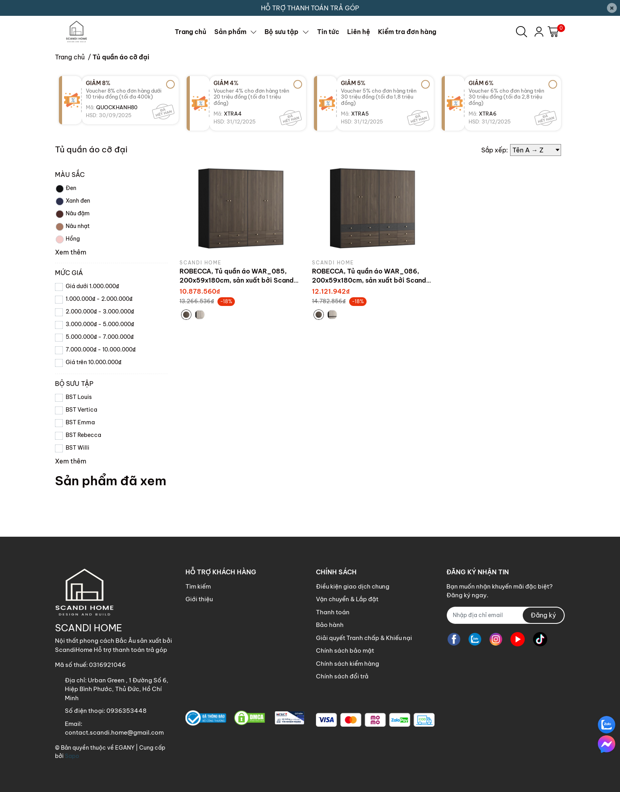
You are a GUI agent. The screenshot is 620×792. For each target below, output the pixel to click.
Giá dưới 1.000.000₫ (92, 286)
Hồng (67, 239)
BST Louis (79, 397)
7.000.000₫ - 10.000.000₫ (101, 349)
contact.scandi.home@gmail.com (114, 732)
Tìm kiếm (198, 586)
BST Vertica (81, 409)
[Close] (612, 8)
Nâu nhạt (72, 227)
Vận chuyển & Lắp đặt (347, 599)
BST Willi (77, 447)
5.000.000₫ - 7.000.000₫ (100, 336)
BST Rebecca (83, 435)
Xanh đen (72, 201)
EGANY (124, 747)
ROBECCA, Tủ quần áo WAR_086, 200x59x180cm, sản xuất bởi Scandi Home (370, 280)
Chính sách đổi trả (342, 676)
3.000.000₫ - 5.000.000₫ (100, 324)
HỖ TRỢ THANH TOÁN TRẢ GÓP (310, 8)
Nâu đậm (72, 214)
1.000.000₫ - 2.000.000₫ (99, 298)
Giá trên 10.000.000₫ (93, 362)
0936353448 (126, 710)
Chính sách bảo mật (345, 650)
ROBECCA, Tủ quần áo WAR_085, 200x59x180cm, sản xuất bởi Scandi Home (238, 280)
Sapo (72, 756)
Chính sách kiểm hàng (347, 663)
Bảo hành (330, 625)
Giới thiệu (199, 599)
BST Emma (80, 422)
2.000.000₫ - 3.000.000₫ (100, 311)
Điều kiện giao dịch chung (352, 586)
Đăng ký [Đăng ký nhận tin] (543, 615)
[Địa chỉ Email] (505, 615)
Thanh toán (333, 612)
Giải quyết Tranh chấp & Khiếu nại (364, 638)
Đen (65, 189)
